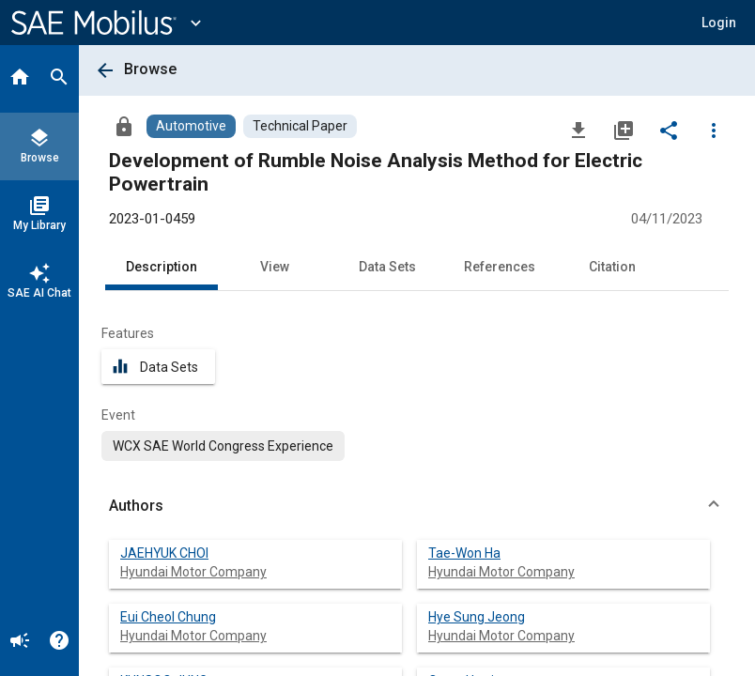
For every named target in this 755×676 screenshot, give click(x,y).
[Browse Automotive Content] (191, 126)
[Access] (124, 126)
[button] (719, 22)
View (274, 266)
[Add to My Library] (623, 129)
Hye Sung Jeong (476, 616)
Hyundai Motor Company (193, 571)
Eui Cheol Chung (168, 616)
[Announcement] (19, 642)
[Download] (578, 129)
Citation (612, 266)
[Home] (19, 79)
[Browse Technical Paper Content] (300, 126)
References (499, 266)
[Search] (59, 79)
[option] (223, 446)
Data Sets (387, 266)
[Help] (59, 642)
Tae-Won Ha (464, 553)
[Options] (713, 129)
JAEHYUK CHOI (164, 553)
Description (161, 266)
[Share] (668, 129)
